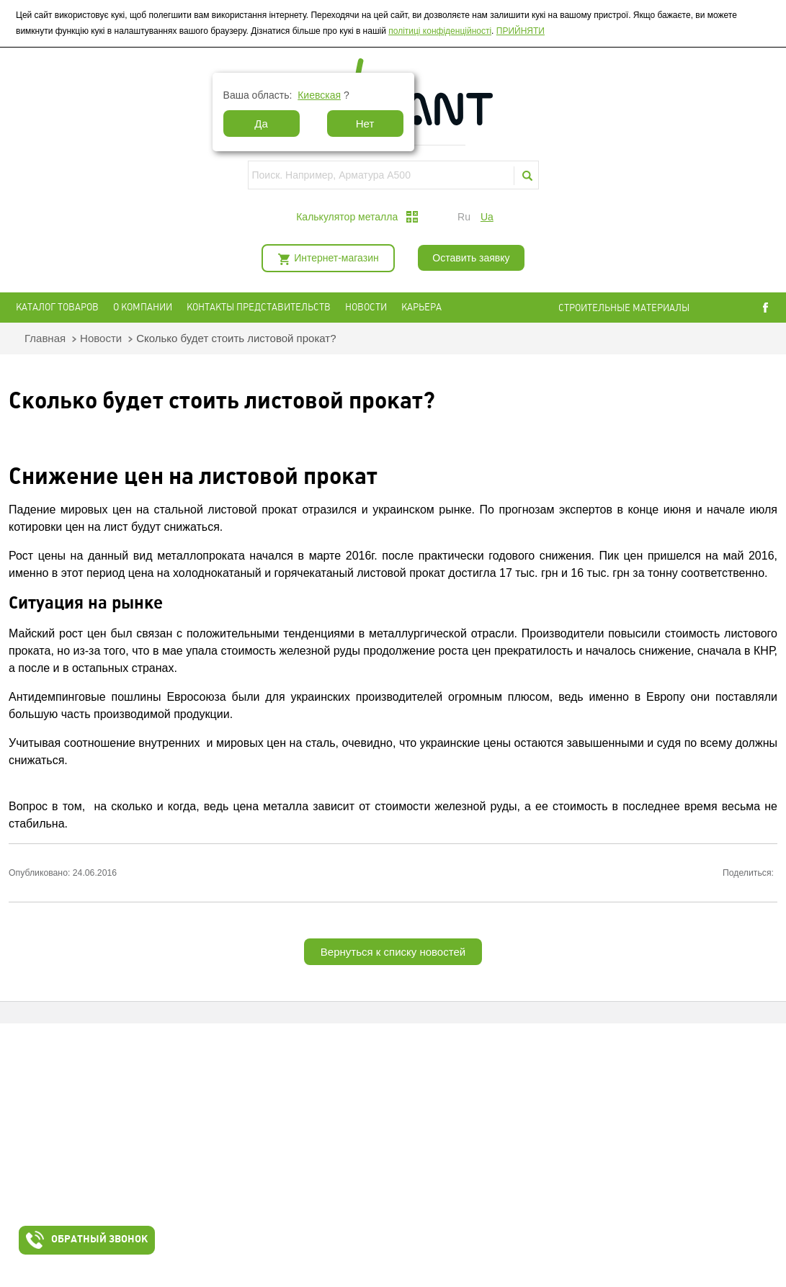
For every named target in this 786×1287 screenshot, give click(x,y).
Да (261, 123)
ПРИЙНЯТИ (520, 31)
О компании (142, 307)
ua (487, 217)
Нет (365, 123)
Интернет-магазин (336, 258)
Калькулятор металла (347, 217)
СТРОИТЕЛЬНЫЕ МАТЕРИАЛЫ (623, 307)
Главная (45, 338)
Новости (366, 307)
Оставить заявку (470, 258)
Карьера (421, 307)
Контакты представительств (259, 307)
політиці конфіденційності (439, 31)
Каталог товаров (57, 307)
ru (463, 217)
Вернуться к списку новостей (393, 952)
